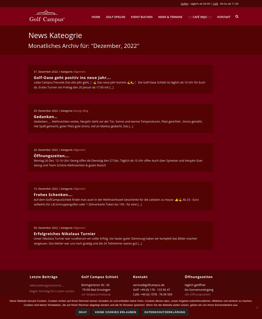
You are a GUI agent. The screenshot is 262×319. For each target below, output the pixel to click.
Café (215, 4)
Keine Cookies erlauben (115, 312)
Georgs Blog (80, 111)
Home (95, 17)
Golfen (184, 4)
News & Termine (170, 17)
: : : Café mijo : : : (199, 17)
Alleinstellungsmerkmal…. (47, 285)
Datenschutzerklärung (165, 312)
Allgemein (79, 71)
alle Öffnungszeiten (198, 294)
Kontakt (223, 17)
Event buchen (141, 17)
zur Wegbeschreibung (96, 294)
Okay (83, 312)
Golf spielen (115, 17)
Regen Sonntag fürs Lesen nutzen (52, 291)
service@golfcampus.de (149, 285)
